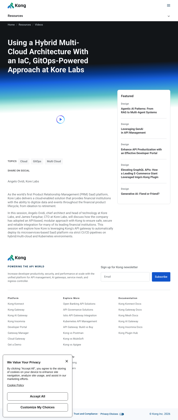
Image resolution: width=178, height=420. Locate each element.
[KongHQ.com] (16, 5)
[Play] (61, 119)
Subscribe (161, 277)
